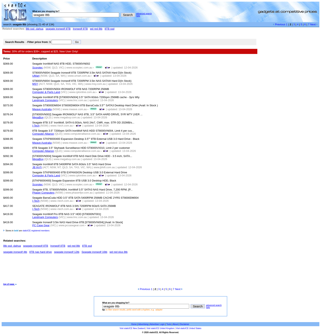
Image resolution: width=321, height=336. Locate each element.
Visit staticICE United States (188, 328)
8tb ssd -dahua (34, 28)
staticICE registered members (36, 231)
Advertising (143, 324)
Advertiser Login (157, 324)
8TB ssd (109, 28)
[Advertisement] (77, 270)
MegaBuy (38, 117)
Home (134, 324)
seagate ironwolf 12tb (66, 251)
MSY (35, 83)
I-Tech (36, 125)
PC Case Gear (41, 225)
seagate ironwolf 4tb (15, 251)
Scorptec (37, 67)
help (138, 16)
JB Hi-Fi (37, 167)
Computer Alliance (43, 133)
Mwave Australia (42, 109)
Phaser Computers (43, 192)
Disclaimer (184, 324)
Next (314, 24)
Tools (168, 324)
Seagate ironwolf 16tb (94, 251)
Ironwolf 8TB (80, 28)
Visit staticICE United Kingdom (160, 328)
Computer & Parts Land (46, 92)
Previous (279, 24)
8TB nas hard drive (40, 251)
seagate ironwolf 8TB (58, 28)
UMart (36, 75)
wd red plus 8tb (119, 251)
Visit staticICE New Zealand (132, 328)
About (175, 324)
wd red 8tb (96, 28)
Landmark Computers (45, 100)
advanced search (144, 13)
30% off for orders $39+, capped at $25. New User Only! (40, 51)
